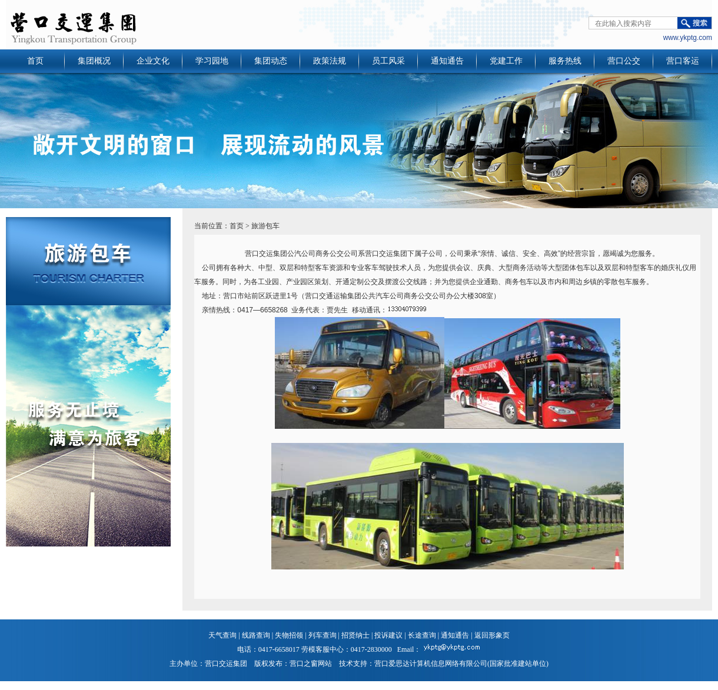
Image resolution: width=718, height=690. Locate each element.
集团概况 (94, 60)
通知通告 (447, 60)
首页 (35, 60)
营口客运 (682, 60)
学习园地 (211, 60)
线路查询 (256, 635)
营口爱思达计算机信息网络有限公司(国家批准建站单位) (461, 663)
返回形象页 (492, 635)
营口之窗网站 (311, 663)
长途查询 (422, 635)
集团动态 (270, 60)
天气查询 (222, 635)
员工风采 (388, 60)
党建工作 (506, 60)
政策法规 (329, 60)
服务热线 (565, 60)
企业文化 (153, 60)
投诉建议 (388, 635)
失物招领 (289, 635)
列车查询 (322, 635)
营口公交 (623, 60)
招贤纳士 (355, 635)
